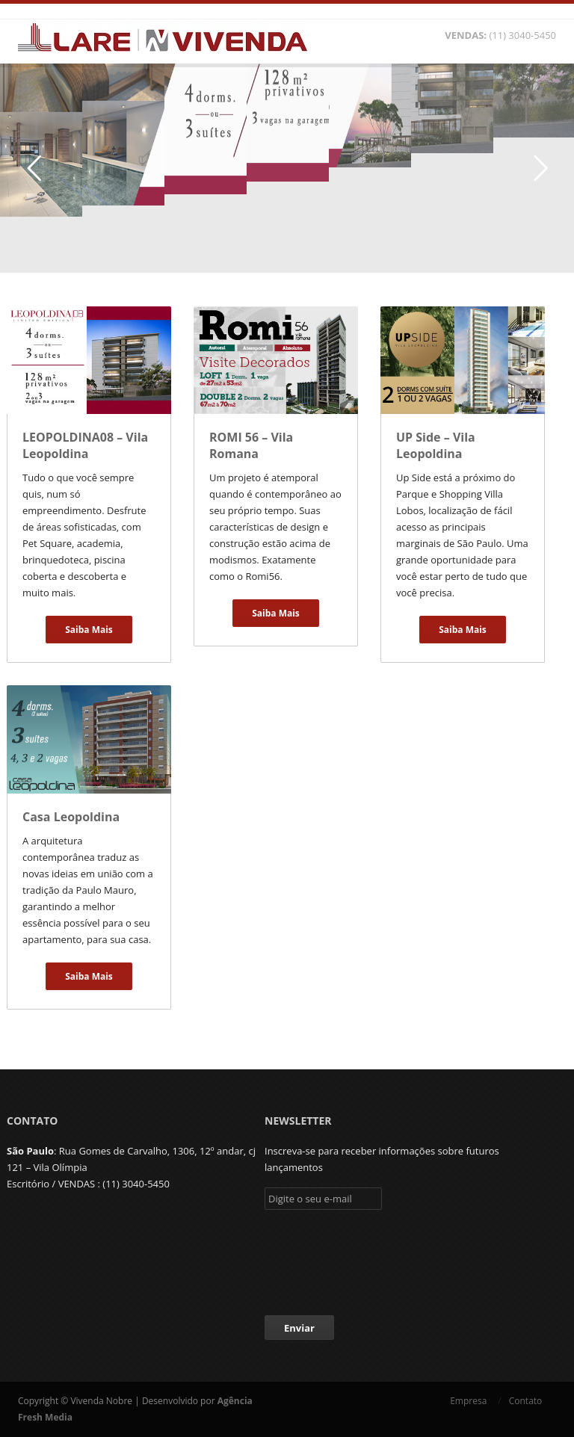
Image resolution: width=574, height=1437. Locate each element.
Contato (532, 1400)
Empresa (468, 1400)
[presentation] (378, 1258)
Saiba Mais (89, 629)
